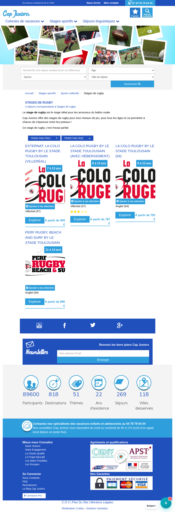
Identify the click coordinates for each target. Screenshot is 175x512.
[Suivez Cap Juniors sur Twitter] (92, 326)
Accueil (29, 93)
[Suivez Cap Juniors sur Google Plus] (120, 327)
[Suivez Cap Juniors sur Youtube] (39, 327)
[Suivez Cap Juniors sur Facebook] (64, 327)
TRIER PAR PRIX (41, 138)
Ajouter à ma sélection (41, 206)
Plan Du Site (80, 502)
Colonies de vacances (24, 21)
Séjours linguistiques (101, 21)
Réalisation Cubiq (72, 508)
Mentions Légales (101, 502)
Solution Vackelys (97, 508)
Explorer (35, 220)
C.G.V (66, 502)
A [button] (164, 504)
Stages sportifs (63, 21)
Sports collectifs (70, 93)
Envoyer (103, 360)
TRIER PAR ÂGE (73, 138)
